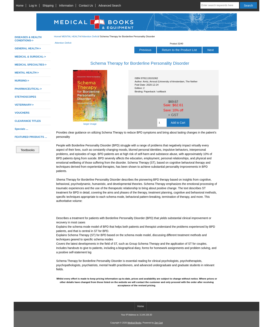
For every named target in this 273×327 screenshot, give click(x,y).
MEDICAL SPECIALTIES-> (31, 64)
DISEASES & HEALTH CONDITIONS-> (28, 39)
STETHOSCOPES (25, 96)
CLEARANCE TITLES (28, 120)
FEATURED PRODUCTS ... (31, 136)
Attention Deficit (90, 36)
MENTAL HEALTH (71, 36)
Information (66, 5)
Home (20, 5)
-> (27, 72)
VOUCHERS (22, 112)
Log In (33, 5)
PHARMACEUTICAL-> (28, 88)
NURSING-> (22, 80)
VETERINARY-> (24, 104)
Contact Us (86, 5)
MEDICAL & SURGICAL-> (30, 56)
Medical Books (134, 323)
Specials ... (21, 128)
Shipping (48, 5)
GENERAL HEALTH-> (28, 48)
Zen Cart (158, 323)
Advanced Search (110, 5)
